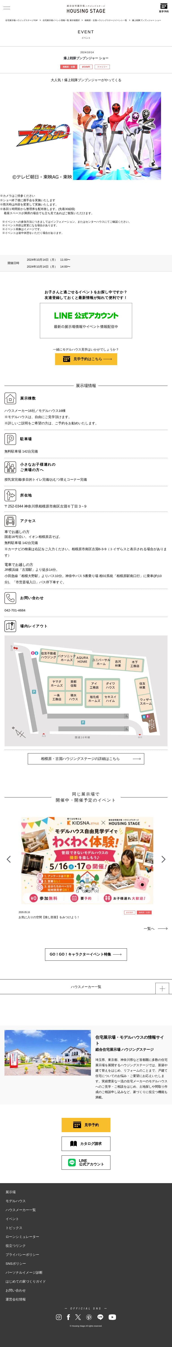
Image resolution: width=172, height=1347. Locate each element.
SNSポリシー (16, 1263)
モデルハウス (16, 1201)
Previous (8, 857)
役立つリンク (16, 1246)
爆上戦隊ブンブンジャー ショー (146, 20)
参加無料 (86, 67)
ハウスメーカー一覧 (21, 1210)
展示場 (11, 1192)
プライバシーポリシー (22, 1254)
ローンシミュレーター (22, 1237)
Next (163, 857)
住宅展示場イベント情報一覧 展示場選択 (61, 20)
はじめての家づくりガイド (26, 1281)
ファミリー (102, 67)
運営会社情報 (16, 1299)
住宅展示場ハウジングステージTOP (21, 20)
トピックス (14, 1228)
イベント (12, 1219)
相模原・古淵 (69, 67)
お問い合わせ (16, 1290)
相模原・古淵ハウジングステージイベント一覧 (106, 20)
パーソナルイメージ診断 (24, 1272)
